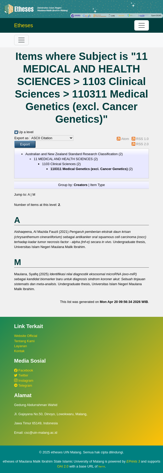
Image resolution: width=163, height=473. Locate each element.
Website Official (25, 336)
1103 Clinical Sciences (59, 164)
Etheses (23, 25)
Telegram (23, 385)
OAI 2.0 (62, 466)
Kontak (19, 351)
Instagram (23, 380)
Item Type (97, 185)
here (101, 466)
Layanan (20, 346)
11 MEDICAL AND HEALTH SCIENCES (63, 159)
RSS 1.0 (142, 139)
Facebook (23, 370)
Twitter (21, 375)
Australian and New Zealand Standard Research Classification (71, 154)
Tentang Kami (24, 341)
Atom (125, 139)
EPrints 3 (133, 461)
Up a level (26, 132)
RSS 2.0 (142, 144)
